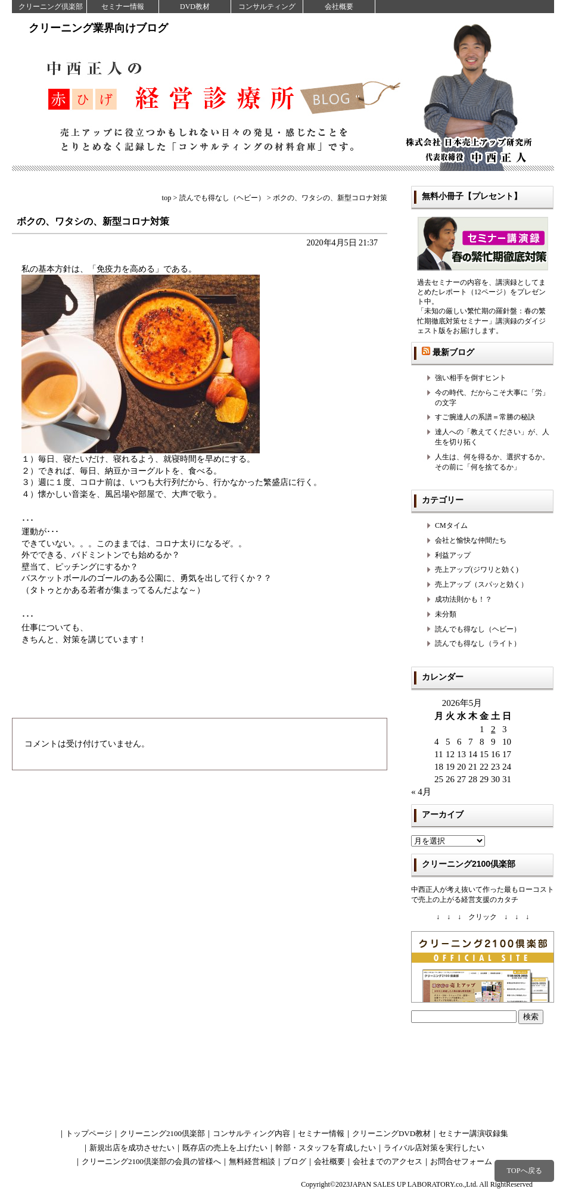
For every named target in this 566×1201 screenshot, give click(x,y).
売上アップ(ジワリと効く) (476, 569)
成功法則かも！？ (463, 599)
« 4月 (421, 791)
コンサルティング (267, 6)
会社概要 (339, 6)
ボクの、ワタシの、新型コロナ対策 (93, 221)
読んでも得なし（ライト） (478, 643)
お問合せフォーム (461, 1161)
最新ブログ (453, 352)
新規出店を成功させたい (132, 1147)
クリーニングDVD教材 (391, 1133)
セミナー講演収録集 (473, 1133)
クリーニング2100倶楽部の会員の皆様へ (151, 1161)
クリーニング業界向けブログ (98, 28)
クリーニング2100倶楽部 (162, 1133)
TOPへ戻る (524, 1170)
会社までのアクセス (387, 1161)
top (167, 198)
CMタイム (451, 525)
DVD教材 (195, 6)
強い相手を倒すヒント (470, 378)
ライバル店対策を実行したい (434, 1147)
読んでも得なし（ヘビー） (478, 629)
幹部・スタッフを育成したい (325, 1147)
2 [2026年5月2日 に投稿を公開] (493, 729)
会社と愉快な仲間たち (470, 540)
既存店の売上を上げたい (225, 1147)
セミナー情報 (122, 6)
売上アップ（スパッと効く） (481, 584)
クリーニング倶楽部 (50, 6)
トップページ (89, 1133)
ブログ (294, 1161)
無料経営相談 (252, 1161)
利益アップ (453, 555)
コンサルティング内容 (251, 1133)
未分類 (445, 614)
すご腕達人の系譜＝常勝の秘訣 (485, 417)
